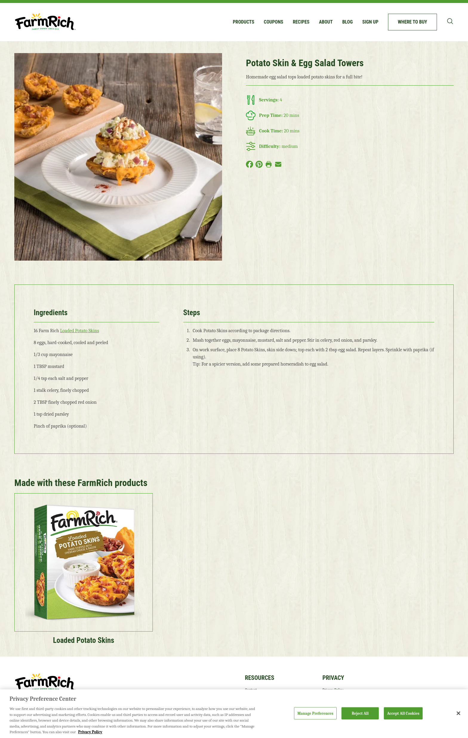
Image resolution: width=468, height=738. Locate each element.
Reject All (360, 713)
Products (243, 22)
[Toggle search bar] (450, 21)
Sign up (370, 22)
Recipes (301, 22)
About (326, 22)
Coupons (273, 22)
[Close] (458, 713)
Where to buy (412, 22)
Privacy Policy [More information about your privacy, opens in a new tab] (90, 732)
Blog (347, 22)
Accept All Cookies (403, 713)
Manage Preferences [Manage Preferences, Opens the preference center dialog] (315, 713)
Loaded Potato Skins (79, 330)
